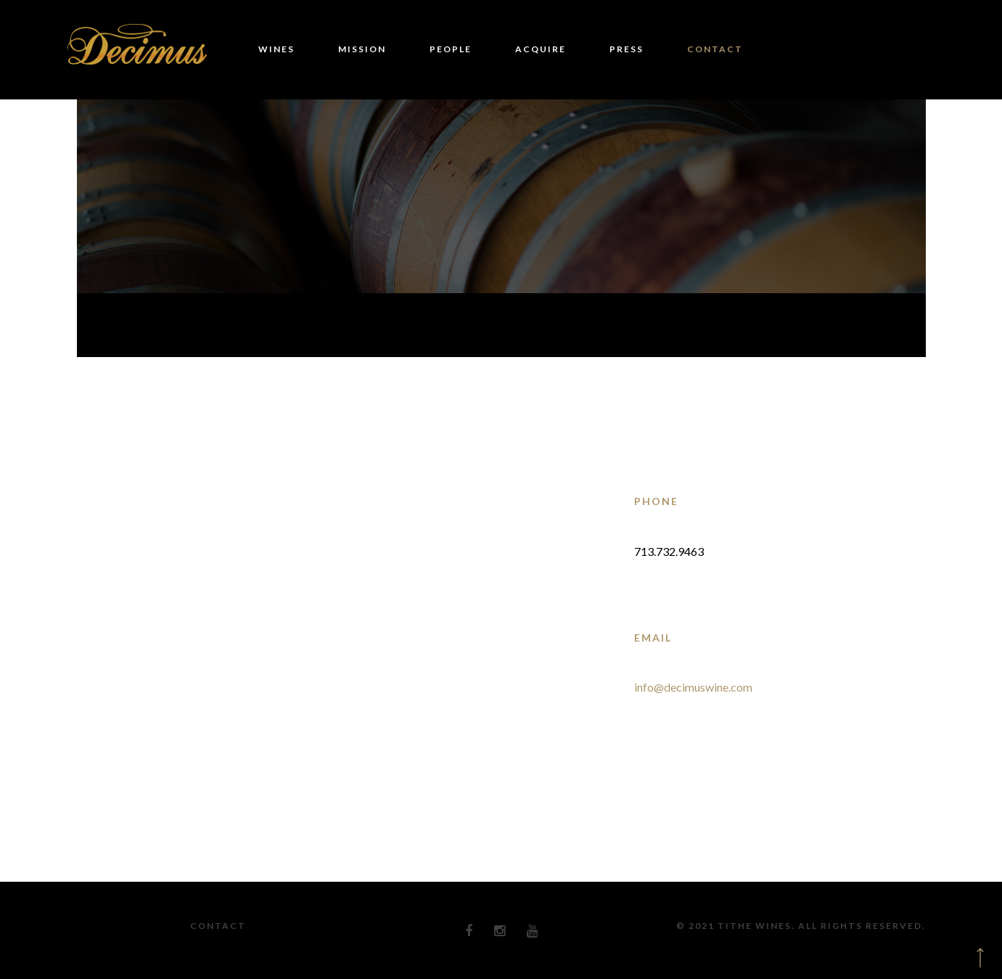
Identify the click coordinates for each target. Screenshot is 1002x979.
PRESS (626, 49)
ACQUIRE (540, 49)
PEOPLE (451, 49)
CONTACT (715, 49)
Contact (218, 925)
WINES (276, 49)
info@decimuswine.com (693, 687)
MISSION (362, 49)
